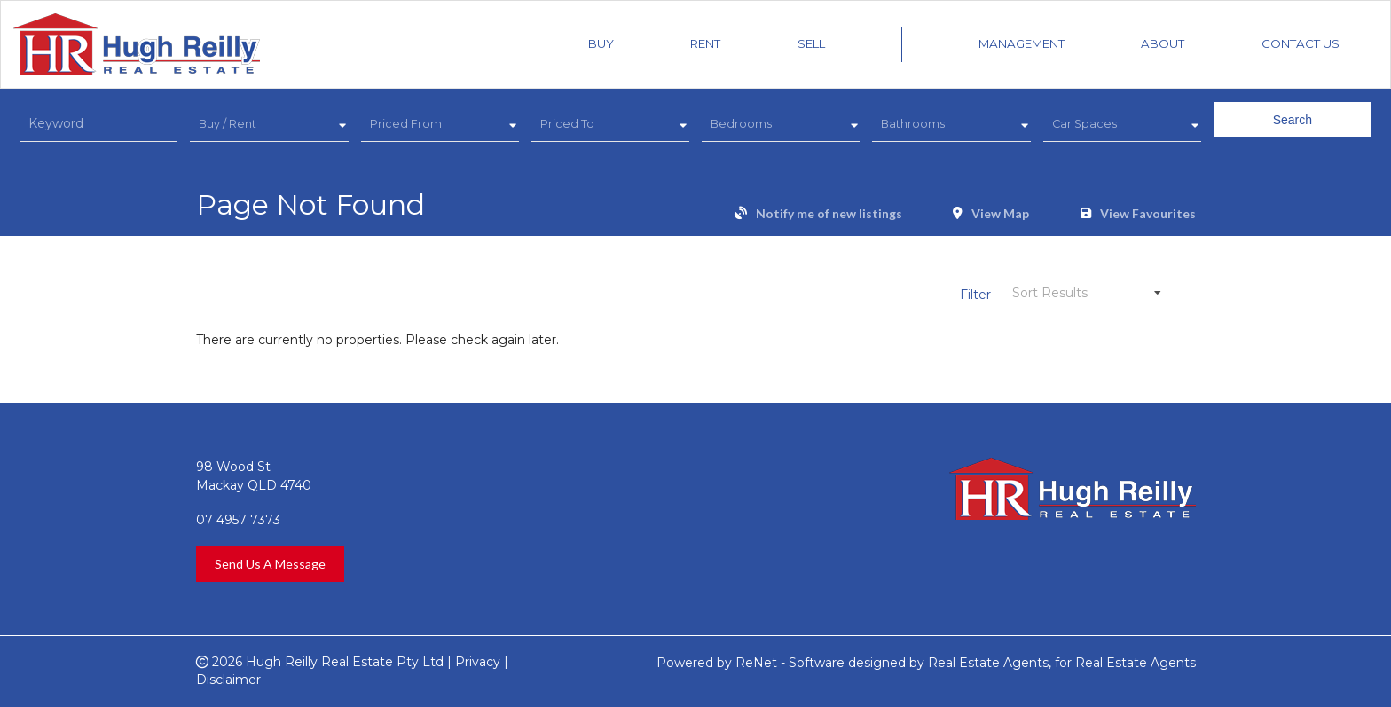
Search (1292, 120)
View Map (1000, 214)
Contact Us (1300, 43)
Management (1021, 43)
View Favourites (1148, 214)
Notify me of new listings (829, 214)
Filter (975, 294)
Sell (811, 43)
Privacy (477, 662)
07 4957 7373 (238, 520)
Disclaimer (228, 679)
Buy (601, 43)
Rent (705, 43)
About (1162, 43)
